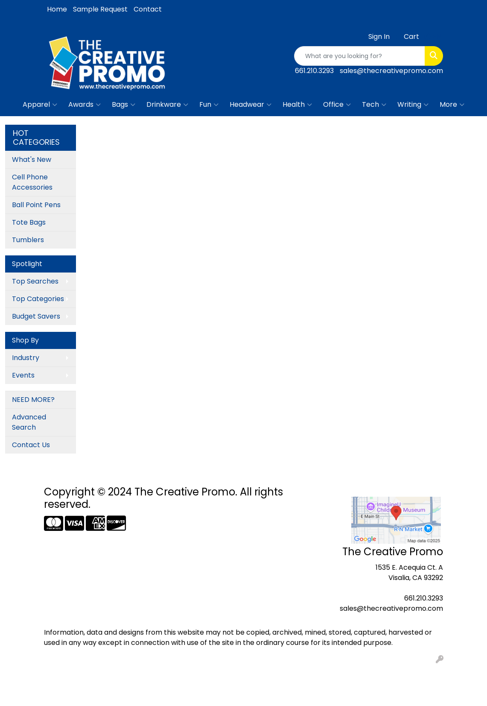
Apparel (40, 105)
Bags (123, 105)
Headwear (250, 105)
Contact (148, 9)
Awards (84, 105)
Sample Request (100, 9)
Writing (413, 105)
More (452, 105)
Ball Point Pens (36, 205)
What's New (31, 159)
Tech (374, 105)
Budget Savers (36, 316)
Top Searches (35, 281)
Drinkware (167, 105)
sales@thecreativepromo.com (391, 71)
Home (57, 9)
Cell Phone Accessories (32, 182)
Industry (25, 358)
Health (297, 105)
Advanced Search (29, 422)
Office (337, 105)
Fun (209, 105)
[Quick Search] (359, 56)
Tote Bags (29, 222)
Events (23, 375)
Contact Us (31, 445)
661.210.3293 (314, 71)
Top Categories (38, 299)
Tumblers (28, 240)
